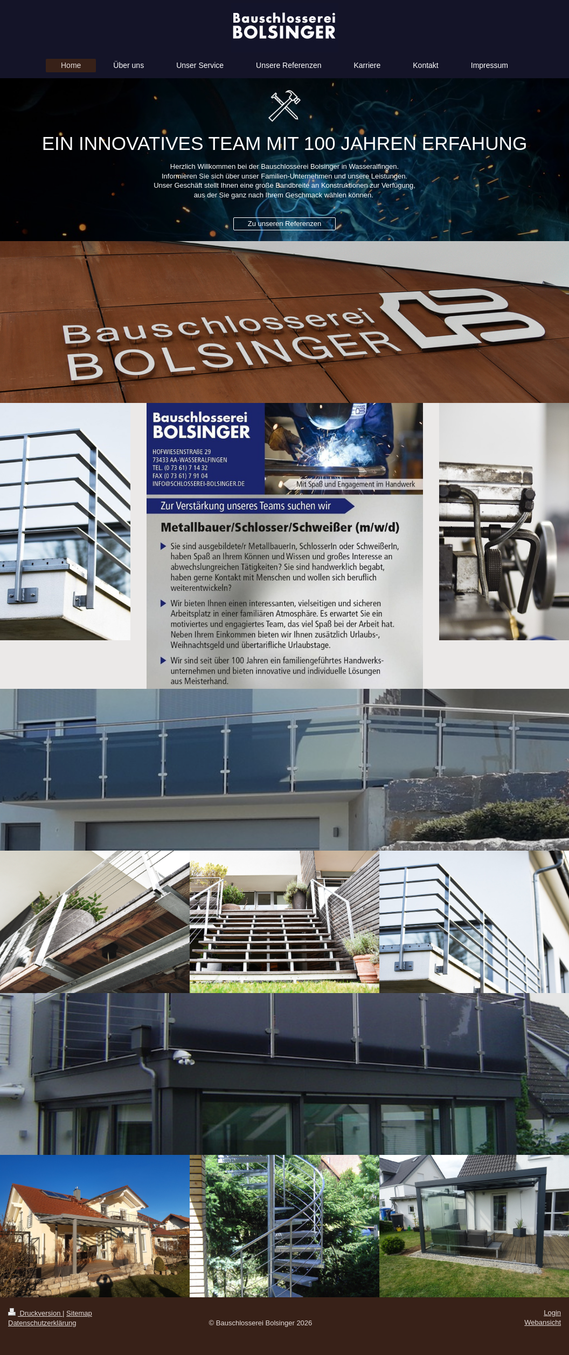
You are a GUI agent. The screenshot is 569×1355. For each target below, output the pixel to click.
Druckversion (35, 1313)
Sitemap (79, 1313)
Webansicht (542, 1322)
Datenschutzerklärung (42, 1323)
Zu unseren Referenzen (285, 224)
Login (552, 1313)
